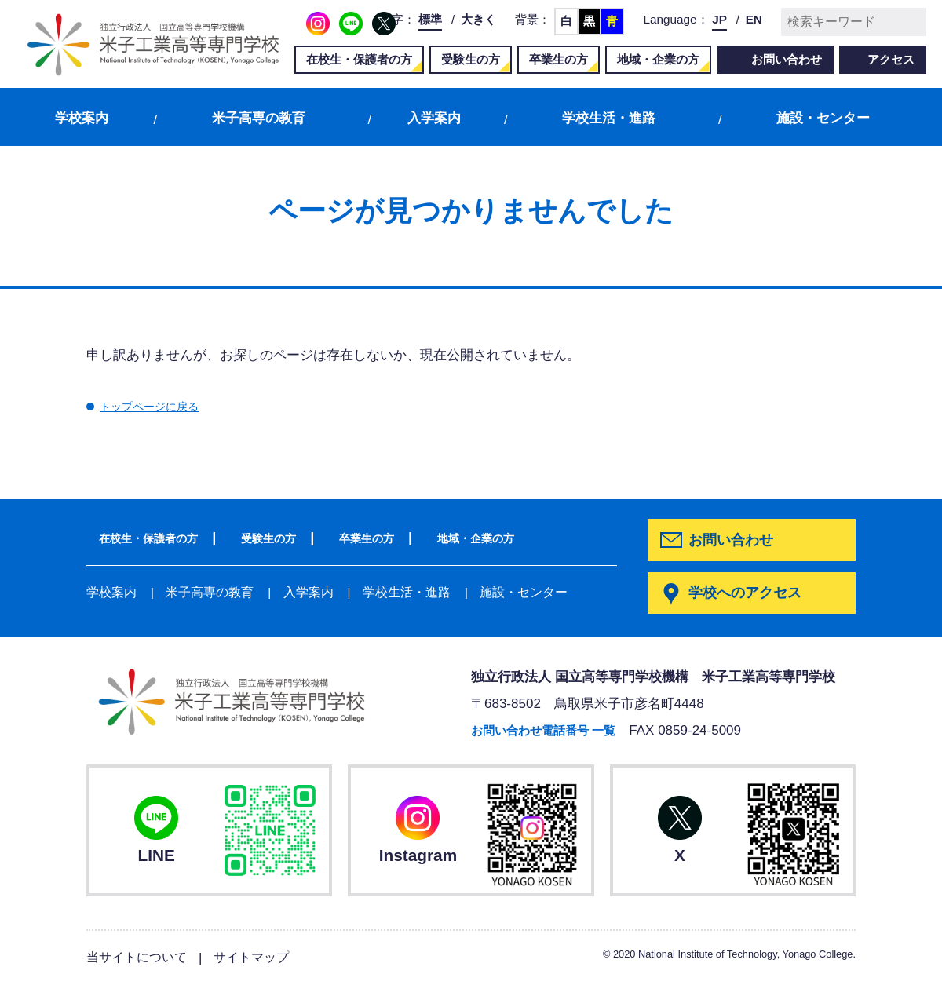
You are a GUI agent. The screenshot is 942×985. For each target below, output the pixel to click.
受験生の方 (470, 59)
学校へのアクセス (748, 593)
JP (719, 19)
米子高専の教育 (258, 118)
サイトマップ (260, 957)
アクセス (891, 59)
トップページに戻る (160, 406)
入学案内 (434, 118)
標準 (430, 19)
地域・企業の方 (658, 59)
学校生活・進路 (608, 118)
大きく (478, 19)
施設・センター (823, 118)
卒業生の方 (558, 59)
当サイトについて (139, 957)
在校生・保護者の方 (359, 59)
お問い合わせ (786, 59)
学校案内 (81, 118)
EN (754, 19)
